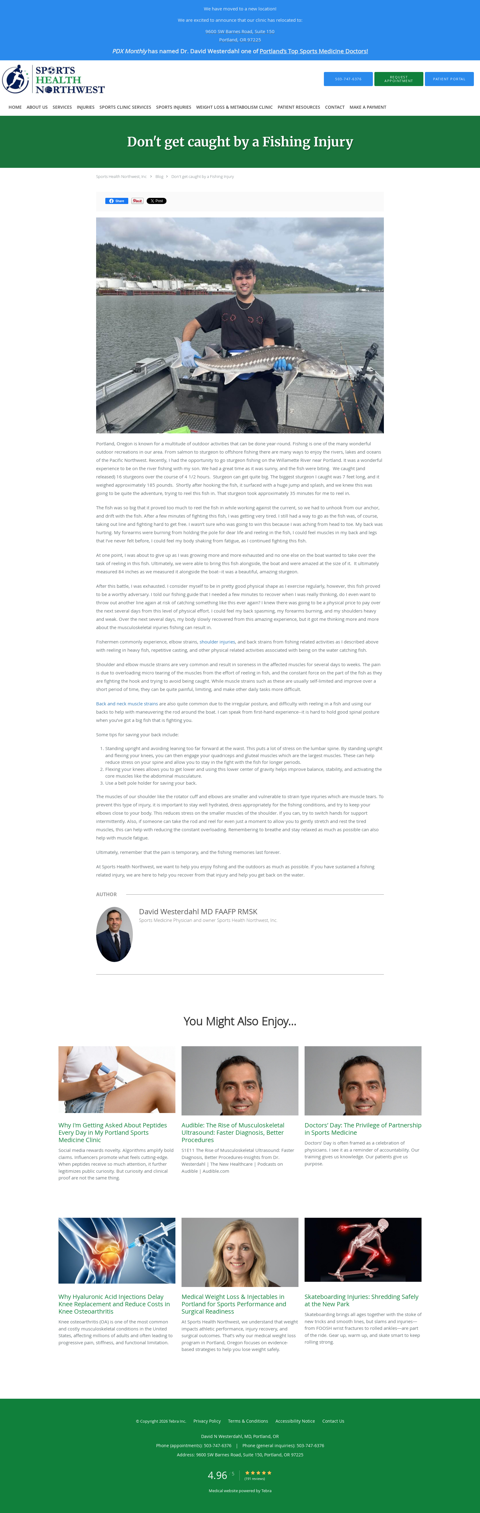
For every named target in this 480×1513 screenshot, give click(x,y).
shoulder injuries (217, 642)
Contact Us (333, 1421)
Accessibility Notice (295, 1421)
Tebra (266, 1490)
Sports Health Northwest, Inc (121, 176)
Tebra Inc (177, 1421)
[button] (398, 79)
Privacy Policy (207, 1421)
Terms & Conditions (248, 1421)
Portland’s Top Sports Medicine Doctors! (314, 51)
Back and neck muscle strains (127, 703)
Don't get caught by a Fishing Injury (202, 176)
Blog (159, 176)
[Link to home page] (62, 79)
